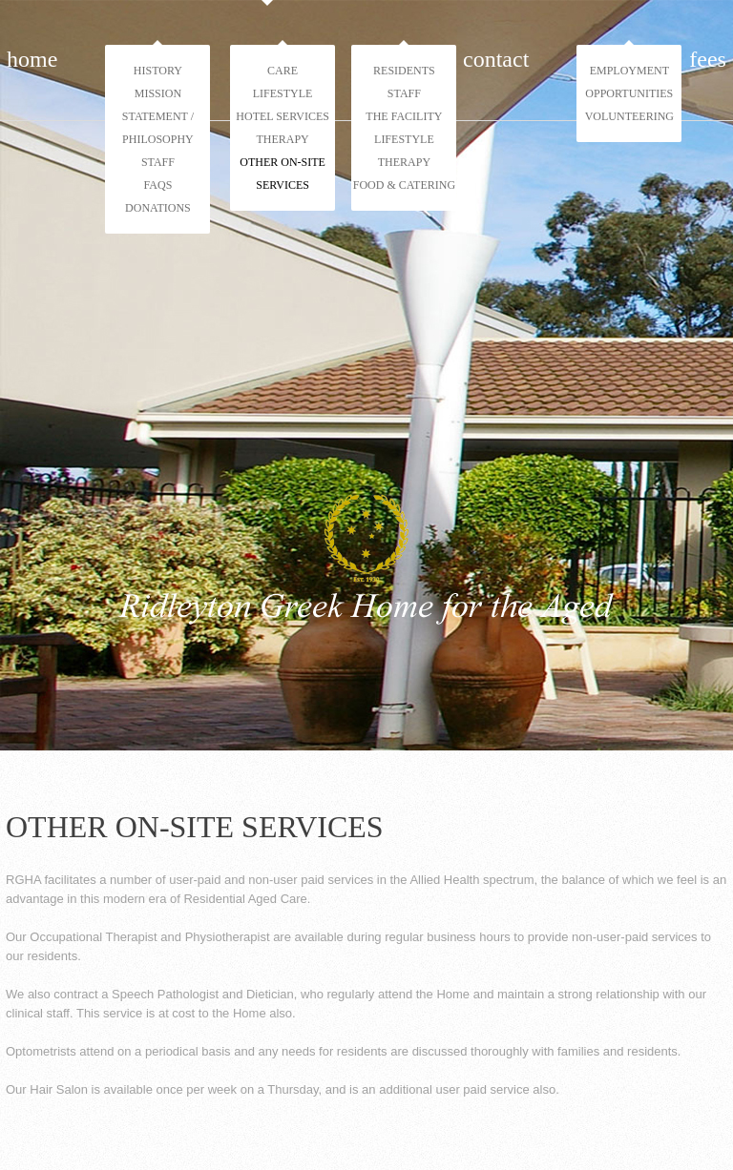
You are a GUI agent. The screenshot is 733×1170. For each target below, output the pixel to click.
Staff (158, 162)
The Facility (404, 116)
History (158, 70)
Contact (496, 59)
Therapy (282, 139)
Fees (707, 59)
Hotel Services (282, 116)
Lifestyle (283, 93)
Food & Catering (404, 185)
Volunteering (629, 116)
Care (282, 70)
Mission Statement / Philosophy (158, 116)
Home (32, 59)
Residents (404, 70)
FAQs (158, 185)
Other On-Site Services (282, 173)
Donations (158, 208)
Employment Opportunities (629, 82)
